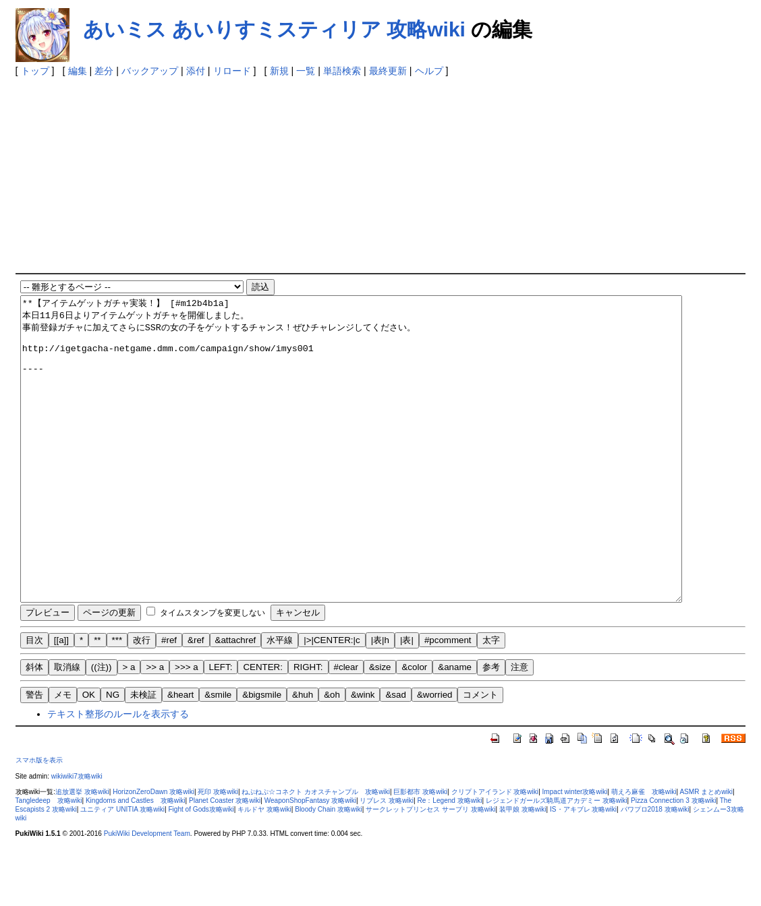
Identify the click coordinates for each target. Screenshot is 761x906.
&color (414, 728)
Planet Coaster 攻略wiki (224, 861)
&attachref (235, 701)
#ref (169, 701)
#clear (346, 728)
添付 (195, 70)
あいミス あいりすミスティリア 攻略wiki (274, 29)
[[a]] (61, 701)
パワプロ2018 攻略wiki (655, 870)
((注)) (101, 728)
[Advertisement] (336, 172)
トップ (35, 70)
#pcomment (448, 701)
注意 (519, 728)
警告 (34, 755)
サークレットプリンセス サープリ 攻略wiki (430, 870)
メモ (63, 755)
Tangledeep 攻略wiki (49, 861)
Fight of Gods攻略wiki (200, 870)
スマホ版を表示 (39, 820)
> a (129, 728)
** (97, 701)
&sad (395, 755)
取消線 (67, 728)
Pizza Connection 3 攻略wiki (673, 861)
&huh (302, 755)
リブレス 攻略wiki (387, 861)
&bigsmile (261, 755)
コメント (480, 755)
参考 (491, 728)
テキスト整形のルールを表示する (118, 774)
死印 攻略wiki (218, 852)
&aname (455, 728)
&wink (363, 755)
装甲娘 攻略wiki (522, 870)
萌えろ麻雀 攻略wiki (644, 852)
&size (380, 728)
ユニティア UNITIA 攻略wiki (122, 870)
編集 (77, 70)
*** (117, 701)
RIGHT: (308, 728)
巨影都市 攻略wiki (420, 852)
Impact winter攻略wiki (575, 852)
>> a (155, 728)
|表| (407, 701)
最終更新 (388, 70)
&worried (435, 755)
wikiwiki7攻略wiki (77, 837)
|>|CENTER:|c (332, 701)
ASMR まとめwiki (706, 852)
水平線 (279, 701)
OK (88, 755)
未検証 (143, 755)
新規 (279, 70)
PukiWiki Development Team (147, 894)
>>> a (186, 728)
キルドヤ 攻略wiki (264, 870)
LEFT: (221, 728)
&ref (196, 701)
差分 (103, 70)
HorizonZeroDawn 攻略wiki (153, 852)
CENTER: (263, 728)
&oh (332, 755)
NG (112, 755)
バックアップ (149, 70)
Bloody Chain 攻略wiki (328, 870)
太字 (491, 701)
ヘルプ (429, 70)
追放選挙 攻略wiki (82, 852)
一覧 (305, 70)
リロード (232, 70)
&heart (180, 755)
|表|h (380, 701)
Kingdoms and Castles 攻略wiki (136, 861)
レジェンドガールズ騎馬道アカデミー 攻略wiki (556, 861)
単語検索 (342, 70)
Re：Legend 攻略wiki (449, 861)
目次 (34, 701)
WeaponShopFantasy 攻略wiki (310, 861)
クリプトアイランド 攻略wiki (495, 852)
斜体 (34, 728)
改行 (141, 701)
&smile (217, 755)
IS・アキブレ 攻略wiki (583, 870)
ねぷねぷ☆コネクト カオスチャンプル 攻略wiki (316, 852)
